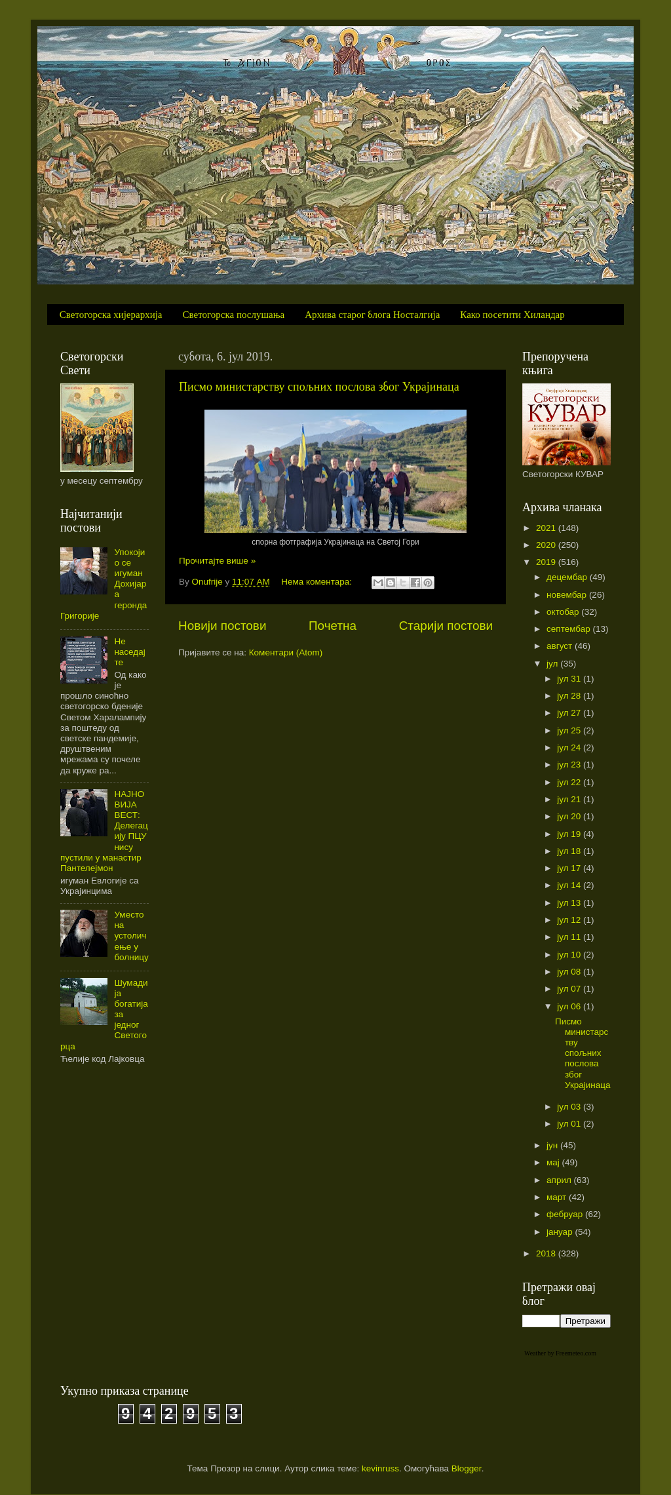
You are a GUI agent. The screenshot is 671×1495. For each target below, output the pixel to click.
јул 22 (570, 782)
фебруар (565, 1214)
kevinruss (380, 1468)
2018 (547, 1253)
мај (554, 1162)
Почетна (332, 625)
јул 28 (570, 696)
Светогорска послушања (234, 314)
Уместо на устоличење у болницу (131, 936)
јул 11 (570, 937)
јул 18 (570, 851)
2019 (547, 562)
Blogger (466, 1468)
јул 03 (570, 1107)
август (560, 646)
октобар (563, 612)
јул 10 (570, 955)
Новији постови (222, 625)
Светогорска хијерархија (111, 314)
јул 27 (570, 713)
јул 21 (570, 799)
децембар (568, 577)
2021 (547, 528)
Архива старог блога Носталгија (372, 314)
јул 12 (570, 920)
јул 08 (570, 972)
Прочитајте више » (217, 561)
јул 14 (570, 885)
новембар (567, 595)
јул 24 (570, 747)
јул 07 (570, 989)
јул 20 (570, 816)
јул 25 (570, 730)
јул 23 (570, 764)
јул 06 (570, 1006)
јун (553, 1145)
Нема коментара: (318, 582)
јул (553, 664)
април (560, 1180)
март (557, 1197)
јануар (560, 1232)
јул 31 (570, 679)
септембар (569, 629)
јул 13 (570, 903)
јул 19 (570, 834)
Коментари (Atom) (285, 652)
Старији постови (446, 625)
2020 (547, 545)
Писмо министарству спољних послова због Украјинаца (319, 386)
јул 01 (570, 1124)
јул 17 (570, 868)
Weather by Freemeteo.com (560, 1353)
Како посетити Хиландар (512, 314)
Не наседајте (129, 651)
